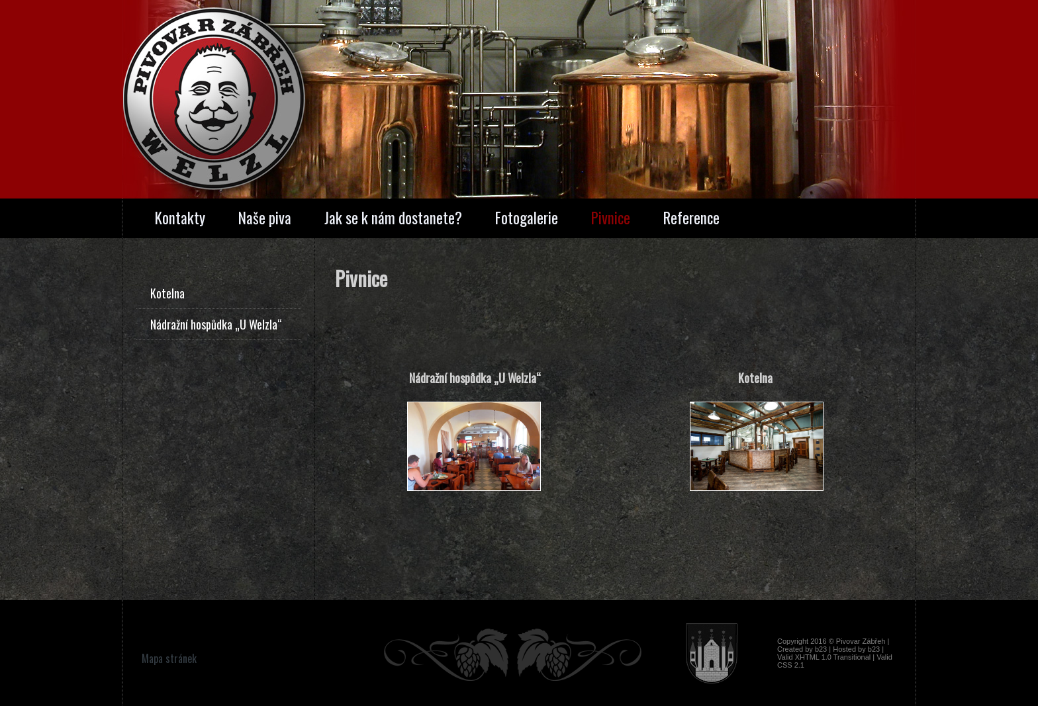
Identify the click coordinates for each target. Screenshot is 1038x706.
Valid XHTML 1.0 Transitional (824, 657)
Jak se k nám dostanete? (393, 217)
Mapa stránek (169, 658)
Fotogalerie (526, 217)
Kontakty (180, 217)
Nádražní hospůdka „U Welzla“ (216, 324)
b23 (821, 649)
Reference (691, 217)
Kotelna (167, 293)
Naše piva (264, 217)
